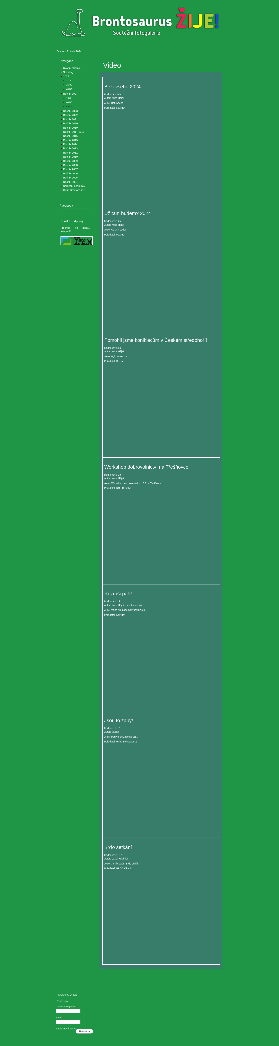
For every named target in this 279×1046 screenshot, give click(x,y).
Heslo (60, 1017)
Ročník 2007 (70, 169)
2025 (66, 76)
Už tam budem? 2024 (127, 213)
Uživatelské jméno (67, 1006)
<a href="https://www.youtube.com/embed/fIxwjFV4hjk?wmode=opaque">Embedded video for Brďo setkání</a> (161, 914)
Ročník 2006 (70, 173)
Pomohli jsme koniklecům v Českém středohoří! (155, 340)
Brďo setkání (118, 847)
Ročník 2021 (70, 119)
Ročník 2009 (70, 161)
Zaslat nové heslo (66, 1028)
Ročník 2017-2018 (73, 131)
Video (69, 84)
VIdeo (69, 106)
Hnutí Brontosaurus (74, 190)
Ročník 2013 (70, 148)
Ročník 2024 (74, 51)
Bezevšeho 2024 (122, 86)
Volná (69, 88)
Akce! (69, 80)
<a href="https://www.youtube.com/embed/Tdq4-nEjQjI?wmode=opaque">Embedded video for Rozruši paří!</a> (161, 661)
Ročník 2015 (70, 140)
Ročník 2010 (70, 156)
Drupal (73, 994)
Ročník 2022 (70, 115)
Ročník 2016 (70, 135)
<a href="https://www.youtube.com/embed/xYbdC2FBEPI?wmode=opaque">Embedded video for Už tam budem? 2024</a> (161, 280)
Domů (60, 51)
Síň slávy (68, 72)
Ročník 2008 (70, 165)
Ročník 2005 (70, 177)
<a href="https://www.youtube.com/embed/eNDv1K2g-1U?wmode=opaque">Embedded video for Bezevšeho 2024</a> (161, 153)
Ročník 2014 (70, 144)
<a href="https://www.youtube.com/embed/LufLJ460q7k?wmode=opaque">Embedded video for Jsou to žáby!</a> (161, 787)
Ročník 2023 (70, 111)
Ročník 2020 (70, 123)
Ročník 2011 (70, 152)
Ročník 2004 (70, 181)
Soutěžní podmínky (74, 186)
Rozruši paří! (118, 593)
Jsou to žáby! (118, 720)
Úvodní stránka (72, 68)
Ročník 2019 (70, 127)
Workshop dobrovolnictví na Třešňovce (146, 467)
